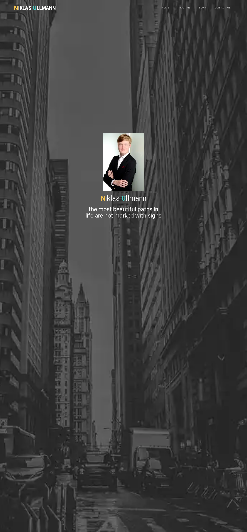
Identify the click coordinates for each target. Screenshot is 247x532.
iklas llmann (35, 7)
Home (165, 7)
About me (184, 7)
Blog (202, 7)
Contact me (222, 7)
